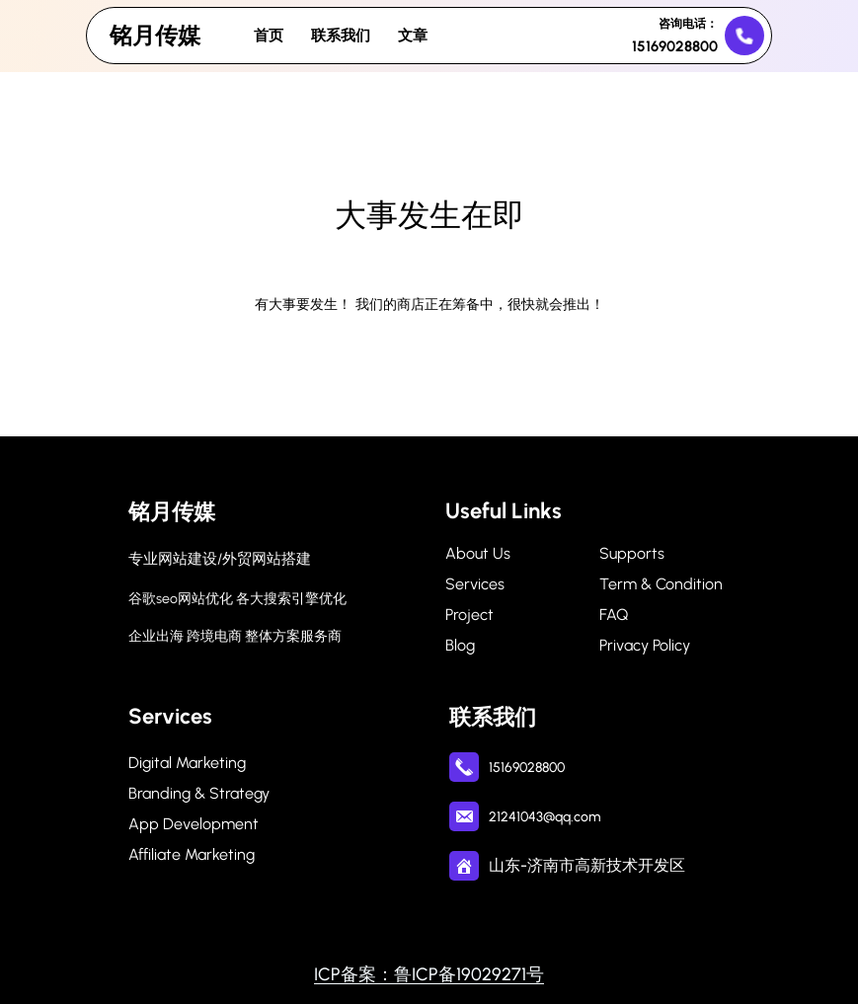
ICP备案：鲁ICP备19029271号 (429, 974)
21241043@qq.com (544, 817)
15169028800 (675, 46)
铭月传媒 (155, 35)
